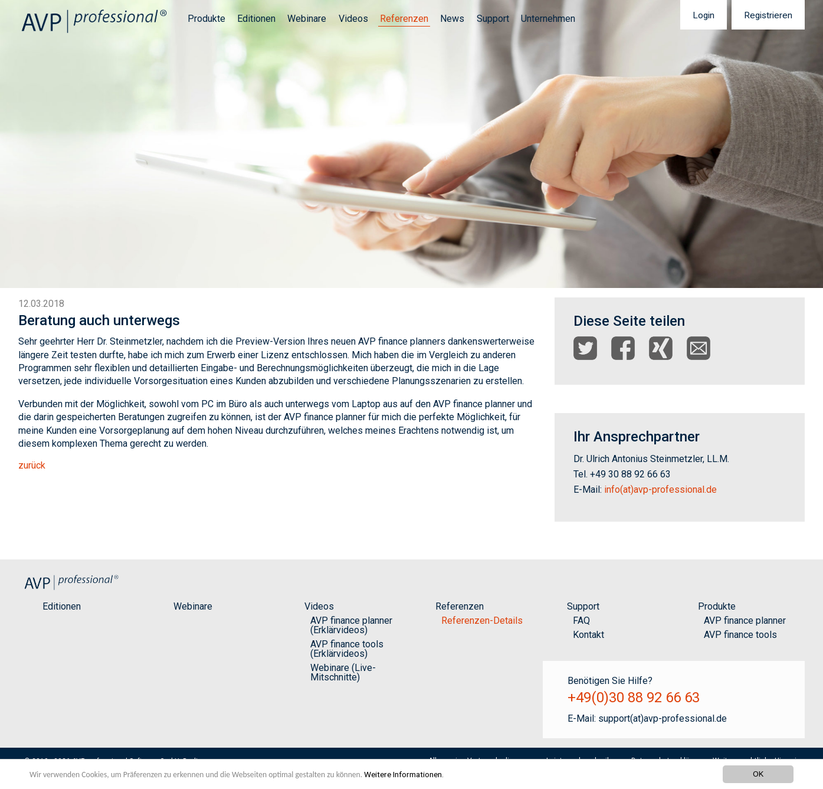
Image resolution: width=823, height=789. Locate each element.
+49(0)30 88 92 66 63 (634, 697)
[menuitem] (203, 19)
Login (703, 15)
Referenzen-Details (482, 620)
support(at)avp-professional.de (662, 718)
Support (493, 18)
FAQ (581, 620)
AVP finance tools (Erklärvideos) (346, 649)
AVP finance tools (740, 634)
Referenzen (404, 18)
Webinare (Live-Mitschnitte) (343, 672)
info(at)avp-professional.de (660, 489)
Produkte (206, 18)
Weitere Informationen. (404, 774)
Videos (353, 18)
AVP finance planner (745, 620)
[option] (411, 144)
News (452, 18)
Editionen (256, 18)
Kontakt (588, 634)
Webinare (306, 18)
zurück (31, 465)
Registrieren (768, 15)
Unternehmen (548, 18)
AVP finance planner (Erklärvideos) (351, 625)
